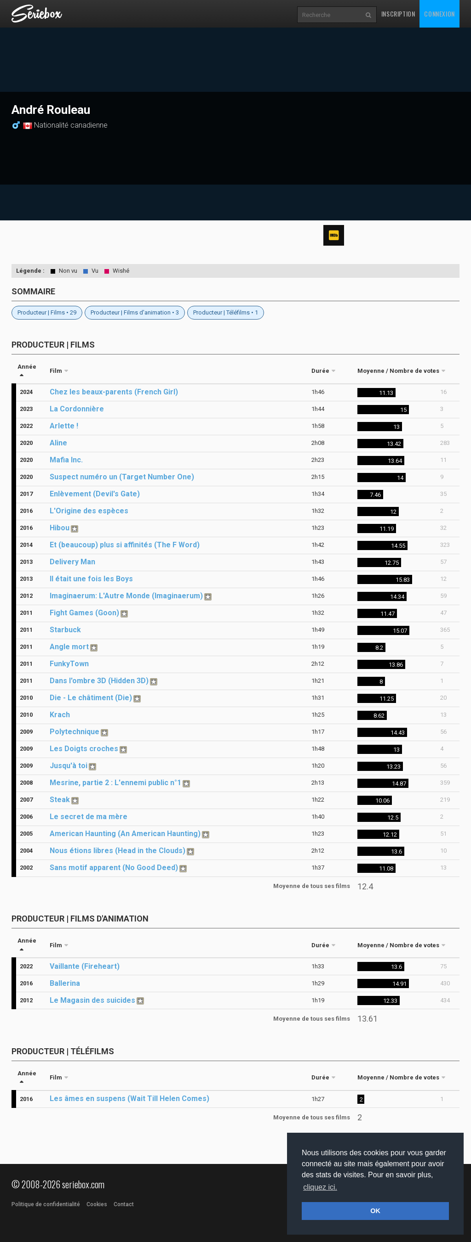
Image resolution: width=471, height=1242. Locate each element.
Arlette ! (64, 426)
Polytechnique (74, 732)
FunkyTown (69, 664)
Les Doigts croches (84, 749)
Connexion (439, 13)
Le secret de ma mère (88, 817)
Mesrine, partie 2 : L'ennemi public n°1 (115, 783)
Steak (60, 800)
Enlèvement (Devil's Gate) (95, 494)
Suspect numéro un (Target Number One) (122, 477)
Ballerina (65, 983)
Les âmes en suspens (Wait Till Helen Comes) (129, 1098)
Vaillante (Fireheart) (85, 966)
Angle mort (69, 647)
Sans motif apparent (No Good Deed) (114, 867)
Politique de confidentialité (45, 1204)
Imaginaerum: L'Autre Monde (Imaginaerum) (126, 596)
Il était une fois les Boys (91, 579)
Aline (58, 443)
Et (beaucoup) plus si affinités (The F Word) (125, 545)
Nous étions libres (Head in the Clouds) (117, 850)
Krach (60, 715)
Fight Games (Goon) (84, 613)
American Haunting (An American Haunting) (125, 833)
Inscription (398, 13)
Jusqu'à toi (68, 766)
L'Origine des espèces (89, 511)
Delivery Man (72, 562)
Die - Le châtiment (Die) (91, 698)
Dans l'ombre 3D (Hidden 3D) (99, 681)
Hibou (59, 528)
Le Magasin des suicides (92, 1000)
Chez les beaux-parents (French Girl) (114, 392)
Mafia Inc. (66, 460)
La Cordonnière (77, 409)
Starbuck (65, 630)
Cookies (96, 1204)
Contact (124, 1204)
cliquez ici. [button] (320, 1187)
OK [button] (375, 1210)
